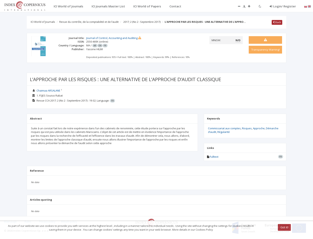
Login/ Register (283, 6)
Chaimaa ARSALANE (48, 90)
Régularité (223, 132)
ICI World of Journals (43, 22)
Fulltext (214, 156)
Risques (247, 128)
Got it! (284, 227)
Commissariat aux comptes (224, 128)
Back (277, 22)
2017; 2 (141, 22)
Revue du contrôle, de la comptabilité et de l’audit (89, 22)
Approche (259, 128)
